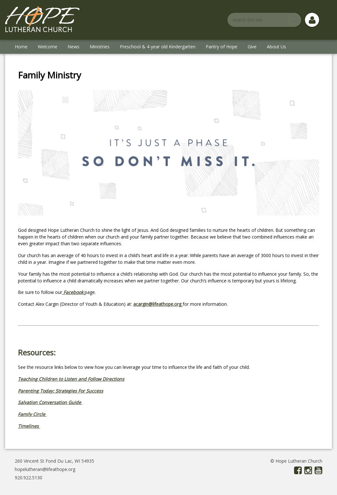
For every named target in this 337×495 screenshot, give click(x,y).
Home (21, 47)
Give (252, 47)
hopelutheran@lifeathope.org (45, 469)
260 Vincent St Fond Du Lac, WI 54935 (54, 461)
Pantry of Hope (221, 47)
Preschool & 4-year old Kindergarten (157, 47)
